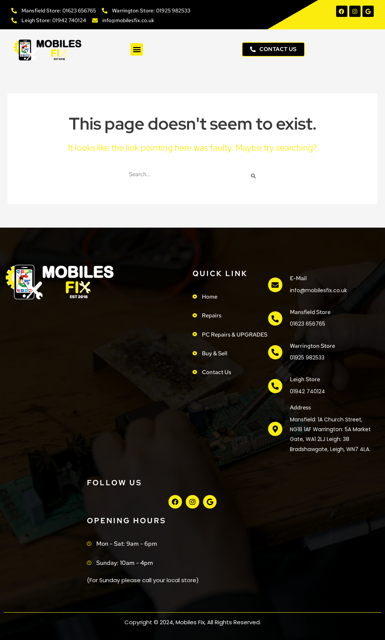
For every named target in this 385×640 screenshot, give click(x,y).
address (299, 406)
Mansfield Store (309, 311)
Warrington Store (311, 345)
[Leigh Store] (275, 385)
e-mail (297, 278)
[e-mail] (275, 285)
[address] (275, 427)
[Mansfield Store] (275, 318)
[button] (136, 49)
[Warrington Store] (275, 351)
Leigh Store (304, 378)
